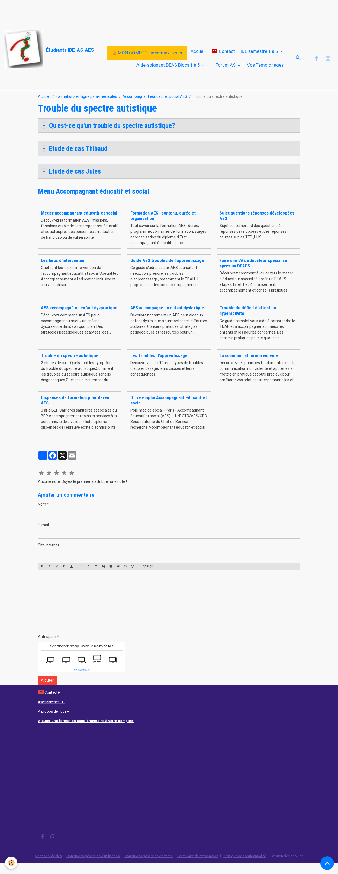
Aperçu (145, 578)
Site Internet (48, 556)
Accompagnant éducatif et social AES (155, 107)
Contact (223, 56)
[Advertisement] (98, 12)
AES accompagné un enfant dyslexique (167, 319)
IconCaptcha (80, 680)
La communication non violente (249, 366)
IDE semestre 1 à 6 (260, 56)
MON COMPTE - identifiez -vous (147, 58)
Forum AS (226, 70)
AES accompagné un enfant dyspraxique (79, 319)
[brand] (35, 49)
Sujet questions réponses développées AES (257, 226)
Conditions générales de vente (147, 867)
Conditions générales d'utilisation (89, 867)
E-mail (43, 536)
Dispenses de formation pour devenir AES (76, 411)
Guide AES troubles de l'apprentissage (167, 271)
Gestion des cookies (294, 867)
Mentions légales (41, 867)
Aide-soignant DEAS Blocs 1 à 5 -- (170, 70)
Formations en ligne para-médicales (86, 107)
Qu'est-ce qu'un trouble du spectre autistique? (111, 136)
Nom (42, 515)
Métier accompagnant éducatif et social (79, 224)
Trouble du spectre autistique (69, 366)
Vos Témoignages (265, 70)
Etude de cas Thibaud (75, 159)
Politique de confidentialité (250, 867)
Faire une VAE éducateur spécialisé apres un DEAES (253, 274)
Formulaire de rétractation (200, 867)
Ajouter (47, 691)
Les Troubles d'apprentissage (158, 366)
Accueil (198, 56)
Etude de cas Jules (72, 182)
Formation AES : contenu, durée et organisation (163, 226)
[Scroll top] (327, 863)
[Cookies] (11, 863)
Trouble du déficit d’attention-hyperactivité (249, 321)
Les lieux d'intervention (63, 271)
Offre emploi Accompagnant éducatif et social (168, 411)
